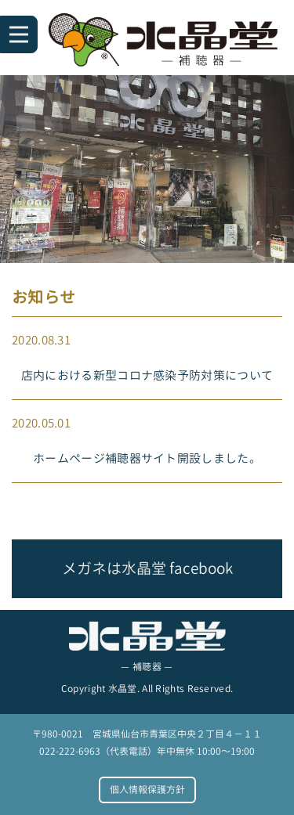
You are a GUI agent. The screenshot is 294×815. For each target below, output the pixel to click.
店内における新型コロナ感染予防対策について (147, 375)
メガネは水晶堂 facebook (147, 568)
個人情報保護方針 (147, 789)
